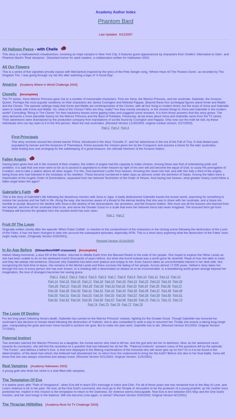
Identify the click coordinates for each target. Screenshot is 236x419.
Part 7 (112, 276)
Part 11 (153, 276)
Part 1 (106, 127)
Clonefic (9, 94)
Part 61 (178, 295)
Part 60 (166, 295)
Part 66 (98, 300)
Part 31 (110, 286)
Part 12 (164, 276)
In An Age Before (17, 250)
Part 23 (155, 281)
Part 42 (98, 290)
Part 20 (121, 281)
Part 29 (87, 286)
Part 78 (138, 304)
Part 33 (132, 286)
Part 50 (53, 295)
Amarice (9, 84)
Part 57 (132, 295)
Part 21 (132, 281)
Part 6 (102, 276)
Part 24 (166, 281)
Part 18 (98, 281)
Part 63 (64, 300)
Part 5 (93, 276)
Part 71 (155, 300)
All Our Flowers (16, 67)
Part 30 (98, 286)
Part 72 (166, 300)
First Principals (25, 137)
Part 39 (64, 290)
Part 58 (143, 295)
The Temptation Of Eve (22, 380)
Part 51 (64, 295)
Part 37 (177, 286)
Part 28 (76, 286)
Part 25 (178, 281)
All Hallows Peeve (18, 49)
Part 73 (178, 300)
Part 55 (110, 295)
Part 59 (155, 295)
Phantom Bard (115, 21)
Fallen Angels (14, 159)
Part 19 (110, 281)
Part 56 (121, 295)
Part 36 (166, 286)
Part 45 (132, 290)
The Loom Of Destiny (20, 314)
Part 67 (110, 300)
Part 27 (65, 286)
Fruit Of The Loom (18, 224)
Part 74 (92, 304)
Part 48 (166, 290)
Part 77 (126, 304)
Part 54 (98, 295)
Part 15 (64, 281)
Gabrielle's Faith (16, 192)
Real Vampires (14, 366)
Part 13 (176, 276)
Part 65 (87, 300)
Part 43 (110, 290)
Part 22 (143, 281)
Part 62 (53, 300)
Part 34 (143, 286)
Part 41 (87, 290)
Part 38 (53, 290)
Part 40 (75, 290)
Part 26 (53, 286)
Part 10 (142, 276)
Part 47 (155, 290)
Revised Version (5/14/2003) (115, 241)
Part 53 (87, 295)
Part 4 (83, 276)
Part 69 (132, 300)
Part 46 (143, 290)
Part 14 (53, 281)
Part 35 (154, 286)
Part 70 (143, 300)
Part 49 (178, 290)
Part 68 (121, 300)
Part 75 (104, 304)
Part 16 (75, 281)
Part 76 (115, 304)
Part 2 (115, 127)
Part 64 (75, 300)
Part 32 (120, 286)
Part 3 (125, 127)
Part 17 (87, 281)
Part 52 (75, 295)
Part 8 (122, 276)
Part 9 (131, 276)
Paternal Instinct (16, 338)
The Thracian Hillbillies (22, 404)
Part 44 (121, 290)
